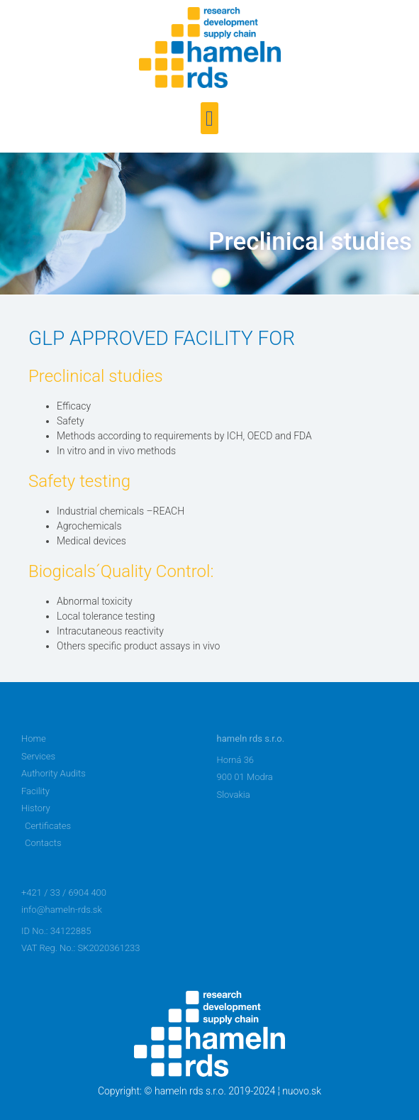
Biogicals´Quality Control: (120, 571)
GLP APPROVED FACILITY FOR (161, 338)
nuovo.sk (301, 1091)
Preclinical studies (310, 241)
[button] (210, 118)
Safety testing (79, 481)
